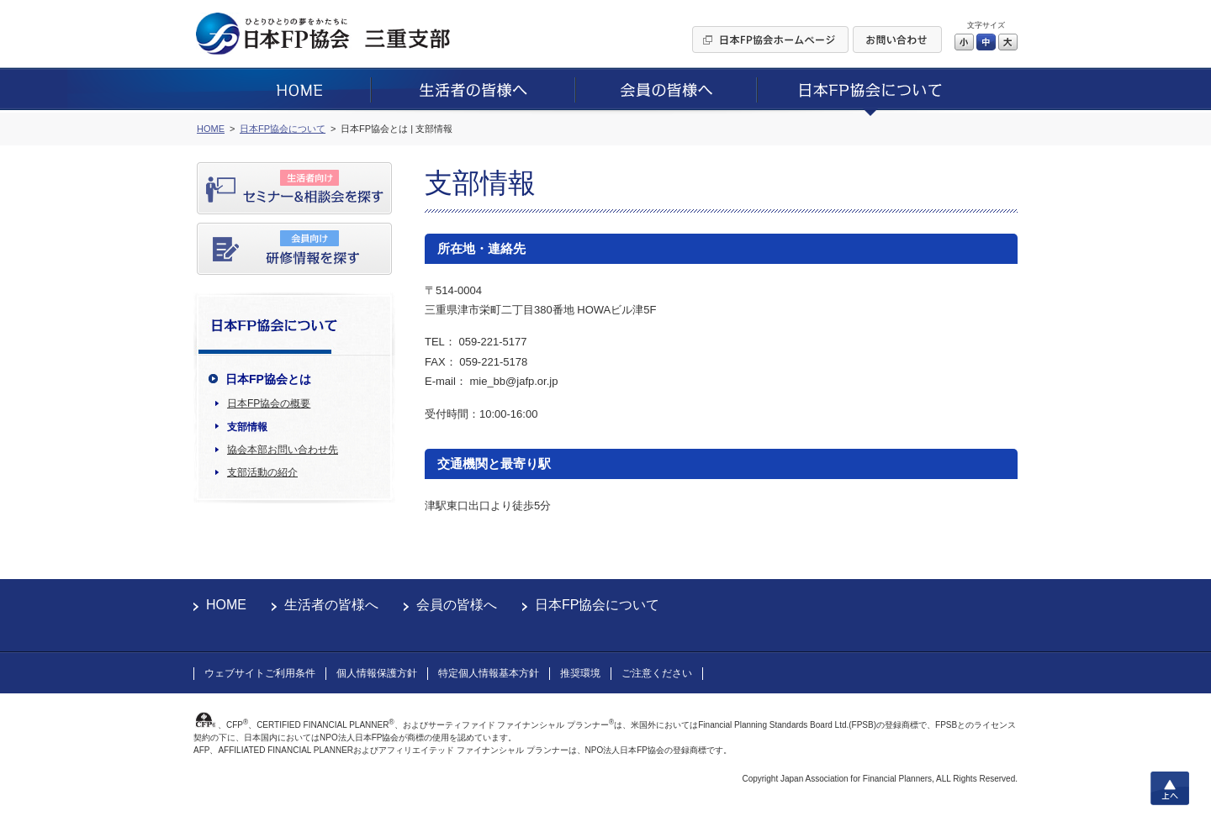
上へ (1170, 788)
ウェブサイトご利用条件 (259, 673)
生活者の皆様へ (331, 605)
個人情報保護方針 (376, 673)
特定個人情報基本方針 (488, 673)
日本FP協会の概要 (268, 403)
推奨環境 (580, 673)
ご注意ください (656, 673)
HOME (226, 605)
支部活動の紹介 (262, 472)
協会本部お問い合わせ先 (282, 450)
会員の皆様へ (456, 605)
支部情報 (247, 427)
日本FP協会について (597, 605)
